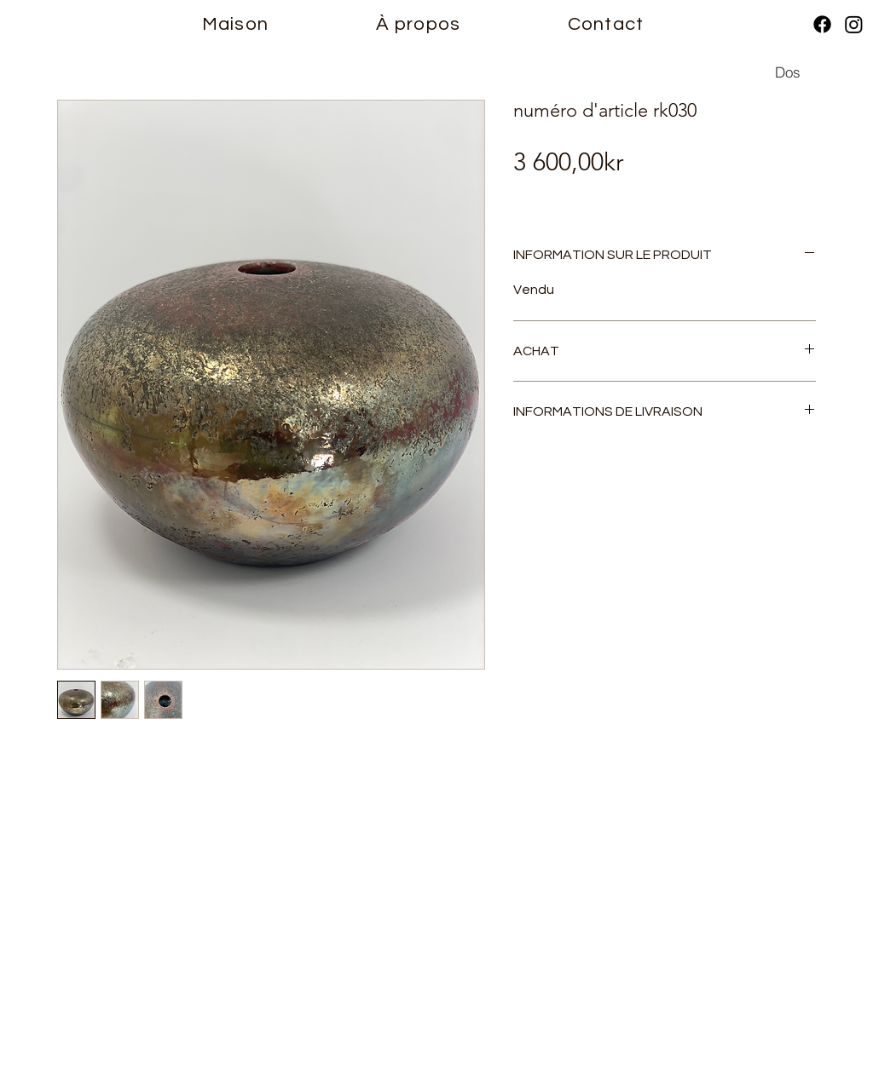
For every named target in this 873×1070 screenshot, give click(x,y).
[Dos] (787, 72)
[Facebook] (822, 24)
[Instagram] (853, 24)
